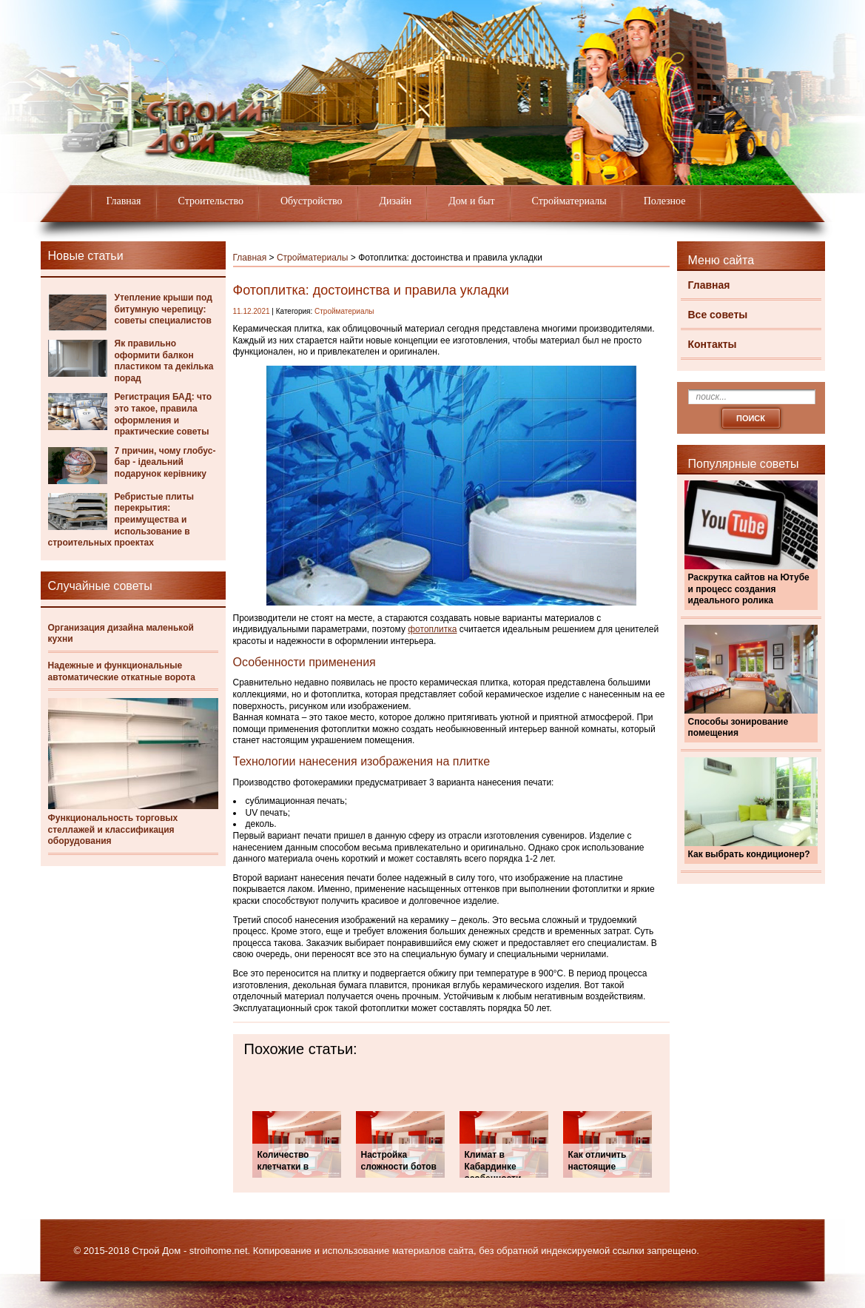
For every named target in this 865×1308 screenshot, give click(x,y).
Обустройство (311, 201)
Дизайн (396, 201)
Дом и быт (471, 201)
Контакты (712, 344)
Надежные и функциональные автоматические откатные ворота (121, 671)
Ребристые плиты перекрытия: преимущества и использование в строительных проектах (121, 520)
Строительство (210, 201)
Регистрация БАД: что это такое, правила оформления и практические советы (163, 414)
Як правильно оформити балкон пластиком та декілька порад (164, 360)
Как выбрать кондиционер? (749, 854)
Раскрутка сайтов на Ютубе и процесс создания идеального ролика (749, 589)
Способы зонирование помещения (738, 728)
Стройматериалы (569, 201)
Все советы (718, 315)
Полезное (665, 201)
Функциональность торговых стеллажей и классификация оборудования (113, 829)
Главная (124, 201)
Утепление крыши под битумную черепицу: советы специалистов (163, 309)
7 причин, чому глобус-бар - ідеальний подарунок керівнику (165, 462)
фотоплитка (432, 629)
